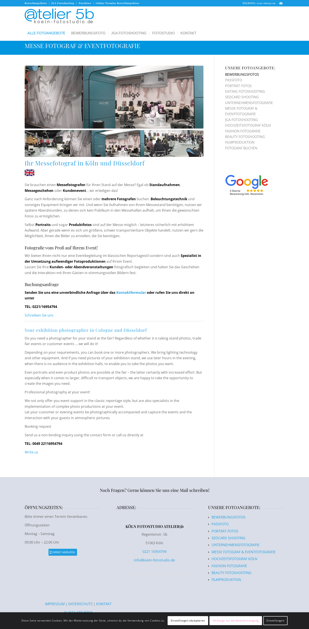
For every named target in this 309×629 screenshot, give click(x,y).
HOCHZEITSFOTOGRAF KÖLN (248, 125)
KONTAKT (104, 604)
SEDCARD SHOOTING (242, 97)
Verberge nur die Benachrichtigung (236, 620)
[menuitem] (37, 3)
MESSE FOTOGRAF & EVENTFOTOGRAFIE (82, 46)
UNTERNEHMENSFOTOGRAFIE (249, 102)
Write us (31, 452)
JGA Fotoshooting (63, 3)
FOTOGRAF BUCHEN (241, 148)
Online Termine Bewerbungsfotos (117, 3)
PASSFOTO (233, 80)
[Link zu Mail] (281, 3)
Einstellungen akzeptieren (188, 620)
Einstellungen (275, 620)
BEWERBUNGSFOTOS (242, 74)
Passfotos (85, 3)
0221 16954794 (154, 551)
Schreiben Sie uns (39, 315)
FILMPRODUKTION (239, 142)
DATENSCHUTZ (80, 604)
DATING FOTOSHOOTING (245, 91)
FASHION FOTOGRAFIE (243, 131)
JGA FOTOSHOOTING (241, 119)
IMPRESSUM (55, 604)
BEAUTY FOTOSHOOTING (245, 136)
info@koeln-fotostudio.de (154, 560)
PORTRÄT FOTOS (238, 85)
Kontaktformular (131, 292)
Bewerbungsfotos (36, 3)
